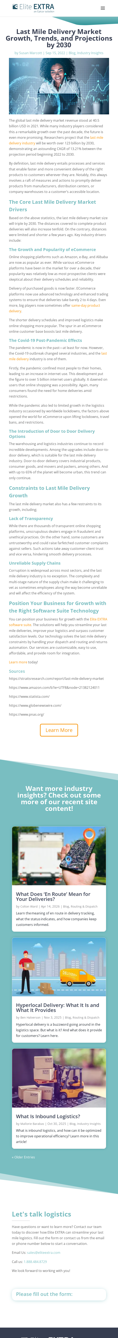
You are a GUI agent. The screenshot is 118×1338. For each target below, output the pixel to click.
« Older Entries (23, 1157)
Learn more (18, 662)
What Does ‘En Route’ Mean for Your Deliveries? (53, 896)
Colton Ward (29, 906)
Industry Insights (90, 53)
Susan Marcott (30, 53)
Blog (72, 53)
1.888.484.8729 (35, 1261)
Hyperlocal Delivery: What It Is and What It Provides (57, 1007)
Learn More (59, 730)
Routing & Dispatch (84, 906)
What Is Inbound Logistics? (48, 1116)
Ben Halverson (30, 1017)
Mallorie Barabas (32, 1124)
